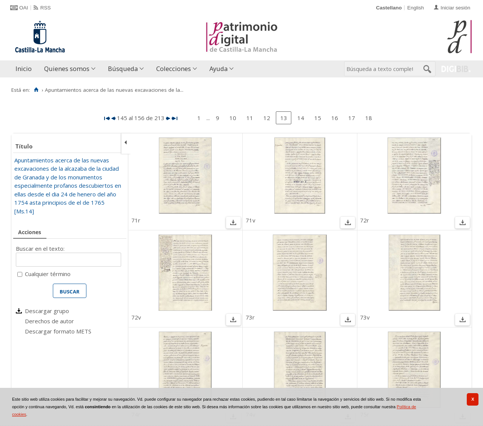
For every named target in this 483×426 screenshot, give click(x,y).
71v (250, 220)
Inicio (23, 68)
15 (317, 118)
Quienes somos (66, 68)
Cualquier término (48, 274)
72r (364, 220)
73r (250, 317)
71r (135, 220)
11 (249, 118)
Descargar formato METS (58, 331)
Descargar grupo (47, 311)
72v (136, 317)
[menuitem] (25, 68)
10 (232, 118)
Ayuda (218, 68)
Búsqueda (123, 68)
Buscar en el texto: (40, 248)
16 (334, 118)
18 (368, 118)
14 (300, 118)
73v (365, 317)
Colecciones (173, 68)
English (415, 8)
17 (351, 118)
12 (266, 118)
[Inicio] (36, 90)
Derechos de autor (49, 321)
